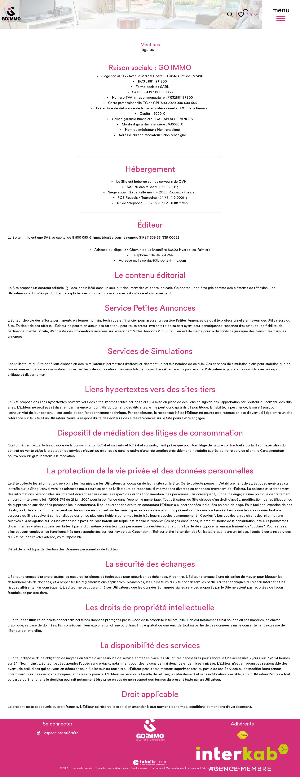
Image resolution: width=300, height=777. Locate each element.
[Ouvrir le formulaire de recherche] (230, 14)
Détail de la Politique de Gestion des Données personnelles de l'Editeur (63, 549)
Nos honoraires (139, 768)
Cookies (236, 768)
